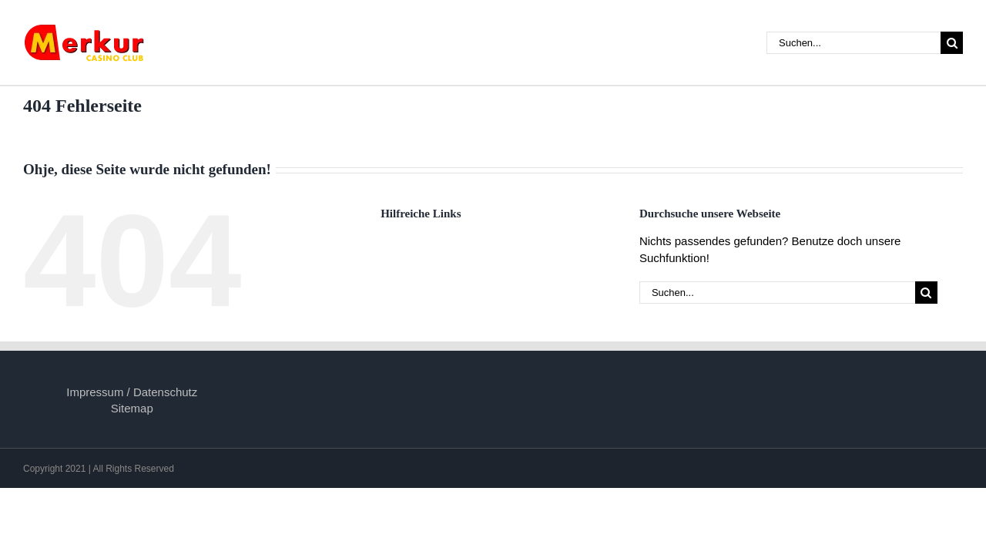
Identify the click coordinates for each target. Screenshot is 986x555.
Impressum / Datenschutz (131, 392)
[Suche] (952, 43)
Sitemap (132, 408)
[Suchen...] (853, 43)
